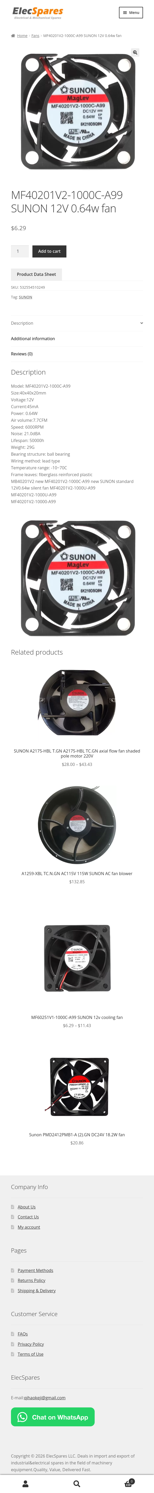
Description (22, 323)
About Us (27, 1207)
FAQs (23, 1334)
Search (76, 1484)
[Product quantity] (20, 251)
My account (29, 1227)
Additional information (33, 338)
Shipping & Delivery (37, 1291)
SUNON (25, 297)
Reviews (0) (22, 354)
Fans (35, 35)
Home (22, 35)
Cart (119, 1480)
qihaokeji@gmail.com (45, 1398)
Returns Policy (31, 1280)
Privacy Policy (31, 1344)
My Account (25, 1484)
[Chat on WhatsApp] (77, 1416)
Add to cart (49, 251)
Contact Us (28, 1217)
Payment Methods (35, 1270)
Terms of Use (30, 1354)
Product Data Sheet (36, 274)
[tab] (77, 323)
